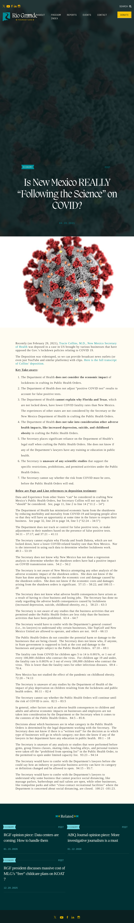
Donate (124, 14)
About (41, 14)
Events (87, 14)
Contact (102, 14)
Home (29, 14)
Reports (72, 14)
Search (125, 6)
